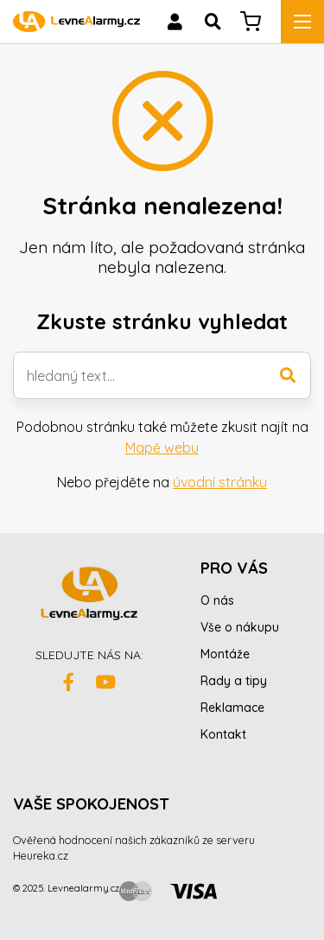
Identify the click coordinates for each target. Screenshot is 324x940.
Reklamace (232, 707)
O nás (217, 600)
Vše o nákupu (239, 627)
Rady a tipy (233, 681)
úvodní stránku (220, 482)
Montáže (225, 654)
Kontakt (223, 734)
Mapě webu (162, 447)
